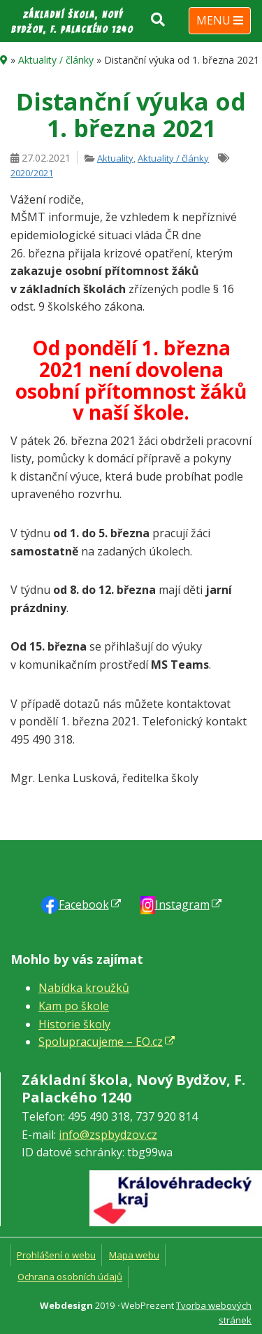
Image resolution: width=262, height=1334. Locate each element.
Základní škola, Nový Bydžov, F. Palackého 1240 (72, 22)
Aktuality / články (56, 59)
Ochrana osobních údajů (69, 1276)
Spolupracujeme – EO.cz (100, 1041)
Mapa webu (134, 1255)
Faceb (84, 904)
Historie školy (74, 1024)
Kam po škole (73, 1006)
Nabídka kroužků (83, 987)
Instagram (182, 904)
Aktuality (115, 158)
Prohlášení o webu (56, 1255)
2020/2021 (31, 172)
